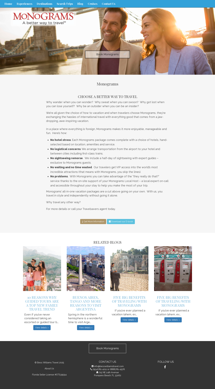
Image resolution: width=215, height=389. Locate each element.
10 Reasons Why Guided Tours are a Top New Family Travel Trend (42, 303)
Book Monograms (107, 54)
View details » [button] (42, 327)
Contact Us (108, 4)
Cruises (92, 4)
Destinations (44, 4)
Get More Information (93, 221)
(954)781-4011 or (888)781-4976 (109, 369)
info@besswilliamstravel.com (109, 366)
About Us (49, 368)
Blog (80, 4)
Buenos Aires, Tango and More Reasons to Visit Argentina (85, 303)
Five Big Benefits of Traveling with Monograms (129, 301)
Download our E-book (121, 221)
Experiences (24, 4)
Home (8, 4)
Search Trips (65, 4)
